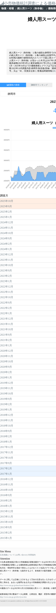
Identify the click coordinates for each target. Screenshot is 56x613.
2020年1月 (6, 339)
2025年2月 (6, 173)
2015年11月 (6, 478)
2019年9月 (6, 360)
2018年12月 (6, 377)
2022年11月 (6, 253)
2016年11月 (6, 446)
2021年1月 (6, 307)
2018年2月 (6, 398)
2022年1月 (6, 275)
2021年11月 (6, 286)
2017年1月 (6, 435)
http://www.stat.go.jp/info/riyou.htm (13, 559)
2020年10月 (6, 323)
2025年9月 (6, 168)
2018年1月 (6, 403)
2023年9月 (6, 232)
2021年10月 (6, 291)
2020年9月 (6, 328)
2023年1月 (6, 243)
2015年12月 (6, 473)
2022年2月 (6, 270)
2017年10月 (6, 419)
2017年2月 (6, 430)
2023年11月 (6, 221)
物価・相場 (7, 8)
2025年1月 (6, 179)
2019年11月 (6, 350)
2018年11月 (6, 382)
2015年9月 (6, 489)
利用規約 (32, 517)
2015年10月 (6, 484)
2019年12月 (6, 344)
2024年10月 (6, 195)
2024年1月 (6, 211)
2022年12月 (6, 248)
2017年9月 (6, 425)
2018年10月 (6, 387)
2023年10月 (6, 227)
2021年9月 (6, 296)
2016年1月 (6, 467)
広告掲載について (7, 517)
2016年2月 (6, 462)
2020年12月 (6, 312)
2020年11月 (6, 318)
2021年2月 (6, 302)
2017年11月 (6, 414)
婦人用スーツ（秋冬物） (31, 8)
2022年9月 (6, 264)
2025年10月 (6, 163)
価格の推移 (13, 85)
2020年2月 (6, 334)
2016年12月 (6, 441)
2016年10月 (6, 451)
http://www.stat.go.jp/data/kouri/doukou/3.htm (17, 547)
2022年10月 (6, 259)
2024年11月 (6, 189)
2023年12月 (6, 216)
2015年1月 (6, 500)
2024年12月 (6, 184)
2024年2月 (6, 205)
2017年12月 (6, 409)
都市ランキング (39, 85)
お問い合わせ (21, 517)
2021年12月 (6, 280)
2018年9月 (6, 393)
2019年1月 (6, 371)
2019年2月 (6, 366)
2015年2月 (6, 494)
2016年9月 (6, 457)
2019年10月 (6, 355)
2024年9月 (6, 200)
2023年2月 (6, 237)
